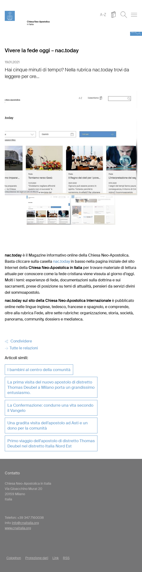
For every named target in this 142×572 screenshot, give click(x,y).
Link (55, 558)
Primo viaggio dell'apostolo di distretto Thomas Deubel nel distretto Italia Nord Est (51, 443)
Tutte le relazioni (21, 348)
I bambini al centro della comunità (39, 369)
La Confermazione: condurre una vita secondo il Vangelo (50, 408)
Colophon (13, 558)
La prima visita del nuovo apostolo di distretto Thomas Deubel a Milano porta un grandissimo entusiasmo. (51, 387)
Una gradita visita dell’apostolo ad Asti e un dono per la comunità (47, 425)
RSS (66, 558)
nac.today (61, 261)
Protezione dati (36, 558)
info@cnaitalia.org (25, 523)
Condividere (18, 341)
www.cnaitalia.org (18, 528)
